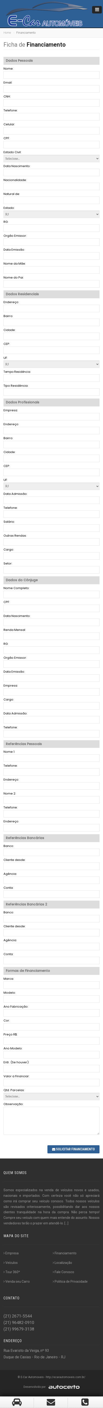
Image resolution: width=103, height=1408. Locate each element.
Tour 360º (11, 1272)
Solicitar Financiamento (73, 1149)
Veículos (10, 1263)
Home (7, 32)
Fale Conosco (63, 1272)
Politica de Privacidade (70, 1281)
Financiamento (64, 1253)
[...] (66, 1223)
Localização (62, 1263)
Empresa (11, 1253)
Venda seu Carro (16, 1281)
